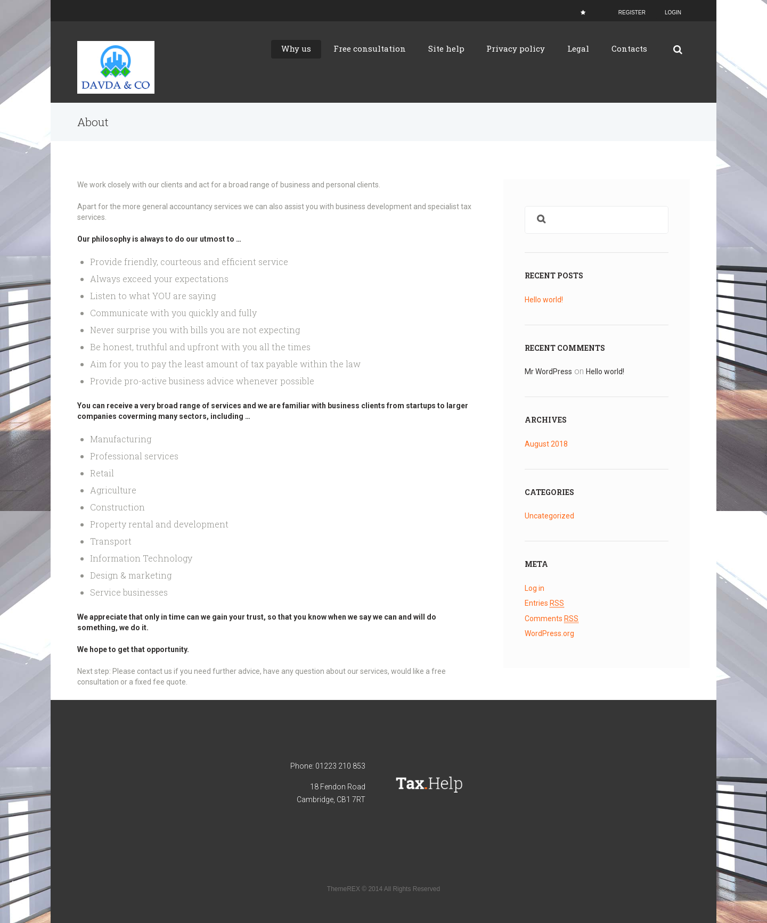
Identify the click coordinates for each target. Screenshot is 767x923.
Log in (534, 587)
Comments (551, 617)
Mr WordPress (548, 371)
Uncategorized (549, 515)
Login (673, 12)
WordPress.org (549, 632)
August (546, 443)
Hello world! (544, 299)
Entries (544, 602)
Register (632, 12)
